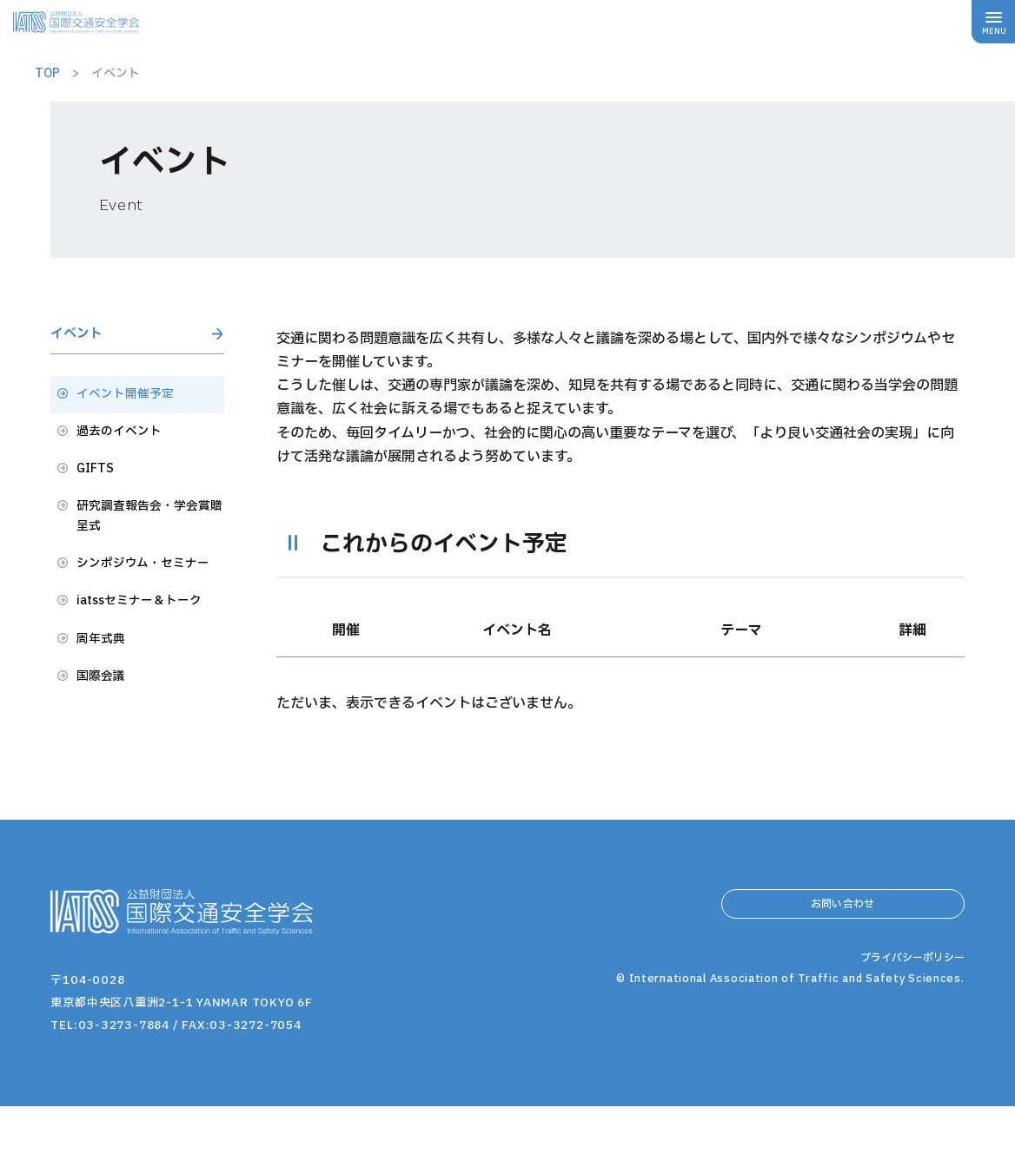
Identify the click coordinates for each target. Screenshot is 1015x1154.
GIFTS (97, 487)
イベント (85, 338)
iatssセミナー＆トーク (148, 657)
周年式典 (104, 698)
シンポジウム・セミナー (145, 605)
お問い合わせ (843, 956)
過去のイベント (125, 446)
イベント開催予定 (132, 405)
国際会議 (104, 739)
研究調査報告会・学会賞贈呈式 (146, 540)
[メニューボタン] (993, 21)
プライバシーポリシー (908, 1051)
